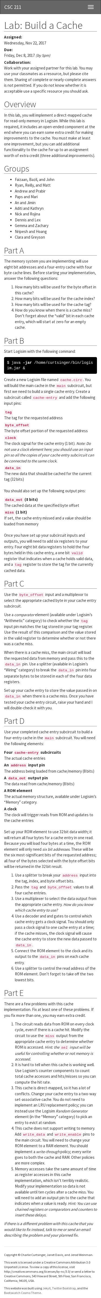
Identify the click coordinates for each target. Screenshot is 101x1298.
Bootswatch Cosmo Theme (22, 1293)
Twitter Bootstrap (64, 1288)
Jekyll (47, 1288)
